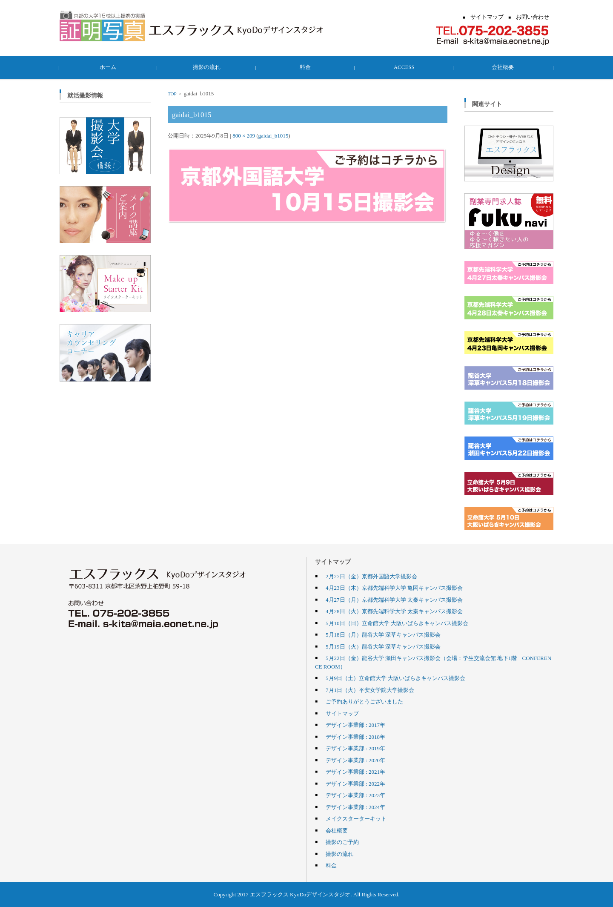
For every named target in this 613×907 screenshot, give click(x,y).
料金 (306, 66)
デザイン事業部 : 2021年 (355, 771)
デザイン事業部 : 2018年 (355, 736)
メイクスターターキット (356, 818)
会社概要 (504, 66)
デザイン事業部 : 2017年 (355, 724)
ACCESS (405, 66)
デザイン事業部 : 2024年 (355, 806)
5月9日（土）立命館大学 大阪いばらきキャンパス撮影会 (395, 677)
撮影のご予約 (342, 841)
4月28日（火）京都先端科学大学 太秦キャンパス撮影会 (394, 611)
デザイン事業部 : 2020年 (355, 760)
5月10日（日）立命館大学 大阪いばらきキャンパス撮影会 (397, 623)
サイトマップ (342, 713)
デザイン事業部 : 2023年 (355, 795)
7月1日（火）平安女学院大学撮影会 (370, 689)
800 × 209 (243, 135)
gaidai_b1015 (273, 135)
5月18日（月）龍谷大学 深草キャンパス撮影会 (383, 634)
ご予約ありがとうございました (364, 701)
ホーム (109, 66)
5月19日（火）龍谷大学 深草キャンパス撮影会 (383, 646)
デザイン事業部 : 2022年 (355, 783)
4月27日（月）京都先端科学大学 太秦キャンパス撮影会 (394, 599)
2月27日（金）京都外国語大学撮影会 (371, 576)
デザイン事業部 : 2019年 (355, 748)
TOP (172, 94)
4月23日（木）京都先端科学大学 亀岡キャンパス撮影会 (394, 587)
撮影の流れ (208, 66)
